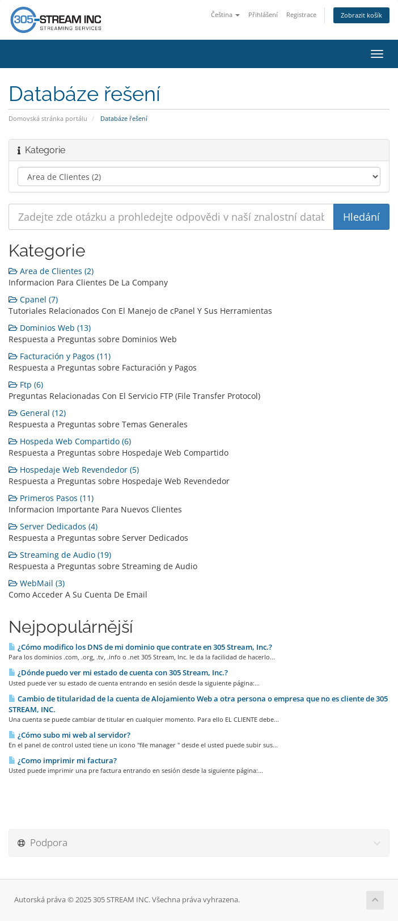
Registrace (301, 14)
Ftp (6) (26, 384)
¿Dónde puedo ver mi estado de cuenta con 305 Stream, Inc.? (118, 672)
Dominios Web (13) (50, 327)
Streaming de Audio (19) (60, 554)
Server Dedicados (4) (53, 526)
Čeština (225, 14)
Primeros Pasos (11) (51, 498)
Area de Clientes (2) (51, 271)
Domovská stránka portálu (48, 118)
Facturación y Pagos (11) (60, 356)
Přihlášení (263, 14)
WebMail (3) (37, 583)
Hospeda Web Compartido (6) (70, 441)
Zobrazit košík (361, 15)
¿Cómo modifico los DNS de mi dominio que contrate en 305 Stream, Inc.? (140, 647)
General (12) (37, 412)
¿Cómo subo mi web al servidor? (69, 735)
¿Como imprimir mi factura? (63, 760)
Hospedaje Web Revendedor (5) (74, 469)
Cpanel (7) (33, 299)
